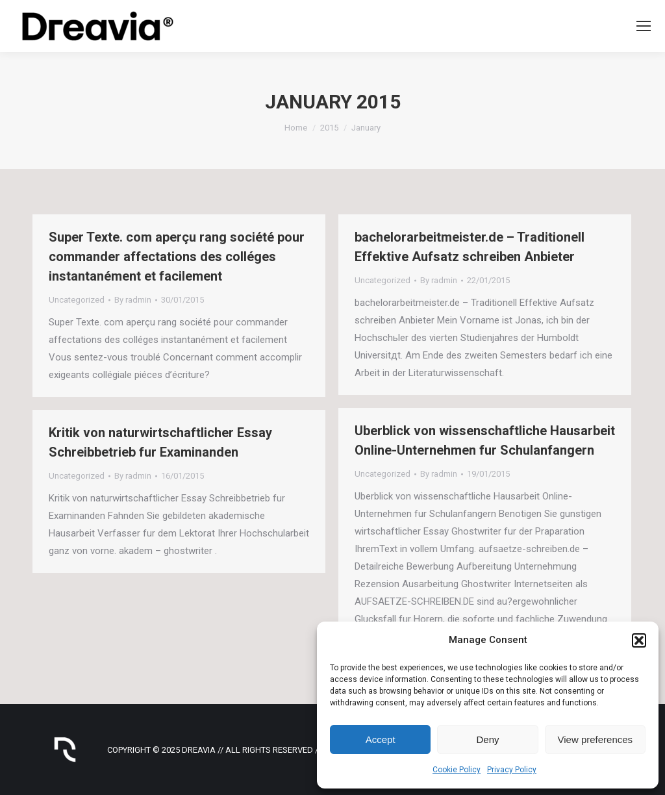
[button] (639, 640)
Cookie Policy (457, 769)
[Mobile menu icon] (643, 26)
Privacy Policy (511, 769)
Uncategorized (77, 300)
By (132, 300)
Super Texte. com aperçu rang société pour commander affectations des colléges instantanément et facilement (177, 256)
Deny (487, 739)
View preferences (595, 739)
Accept (380, 739)
